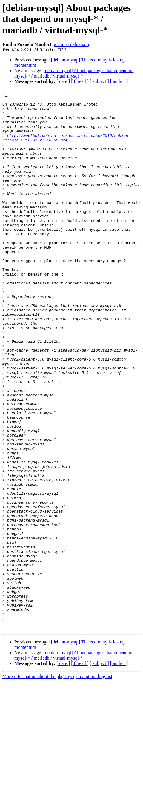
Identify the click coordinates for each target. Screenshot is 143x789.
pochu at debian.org (71, 44)
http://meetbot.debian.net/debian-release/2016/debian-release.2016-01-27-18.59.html (66, 147)
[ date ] (63, 81)
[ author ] (119, 81)
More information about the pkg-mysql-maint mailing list (57, 783)
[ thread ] (80, 81)
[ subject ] (99, 81)
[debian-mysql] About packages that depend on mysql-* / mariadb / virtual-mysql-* (73, 73)
